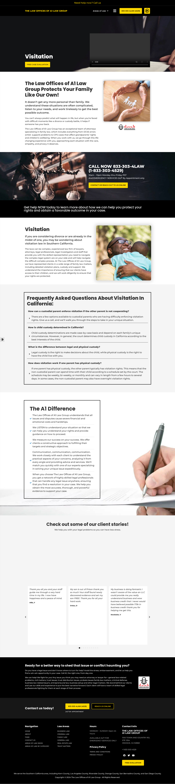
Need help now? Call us (87, 2)
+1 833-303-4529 (129, 750)
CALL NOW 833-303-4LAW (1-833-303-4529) (116, 168)
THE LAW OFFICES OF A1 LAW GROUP (135, 732)
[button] (114, 11)
